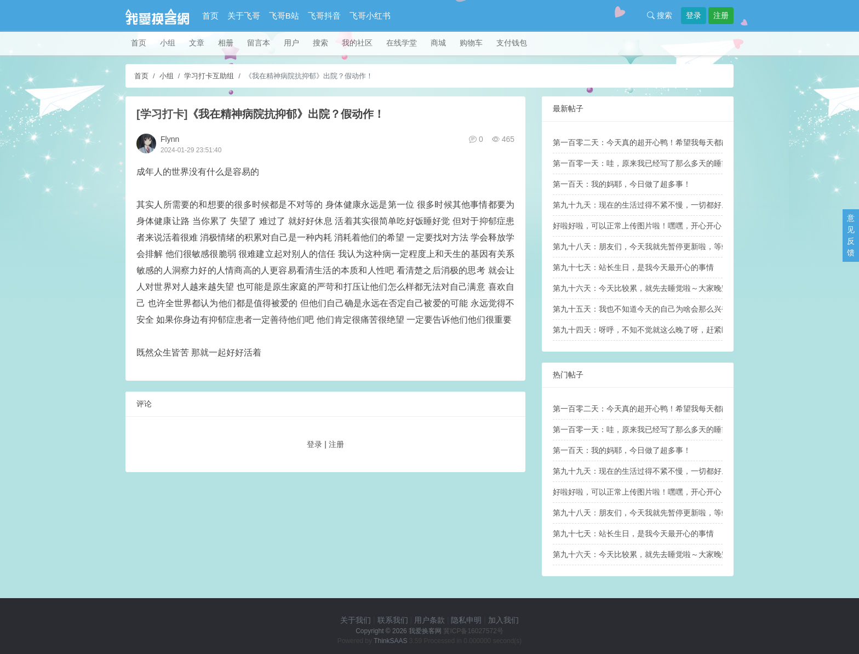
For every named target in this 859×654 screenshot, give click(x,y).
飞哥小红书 (370, 15)
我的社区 (357, 42)
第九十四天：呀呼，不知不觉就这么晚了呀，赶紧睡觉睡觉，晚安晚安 (672, 329)
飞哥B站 (284, 15)
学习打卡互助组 (209, 76)
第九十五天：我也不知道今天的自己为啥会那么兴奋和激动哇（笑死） (672, 309)
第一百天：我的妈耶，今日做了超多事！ (622, 184)
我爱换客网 (425, 631)
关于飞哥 (243, 15)
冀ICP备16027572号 (473, 631)
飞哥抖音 (324, 15)
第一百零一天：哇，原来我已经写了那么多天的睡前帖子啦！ (656, 163)
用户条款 (429, 620)
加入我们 (503, 620)
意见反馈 (851, 235)
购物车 (471, 42)
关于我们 (355, 620)
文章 (196, 42)
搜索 (659, 15)
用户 (291, 42)
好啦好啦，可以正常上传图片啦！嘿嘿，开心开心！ (641, 225)
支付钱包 (511, 42)
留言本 (258, 42)
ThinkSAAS (390, 641)
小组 (167, 42)
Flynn (170, 139)
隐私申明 (466, 620)
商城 (438, 42)
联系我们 (392, 620)
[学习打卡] (161, 114)
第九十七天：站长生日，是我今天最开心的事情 (633, 267)
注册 (721, 15)
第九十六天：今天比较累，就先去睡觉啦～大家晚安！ (645, 288)
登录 (693, 15)
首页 (210, 15)
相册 (225, 42)
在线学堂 (401, 42)
